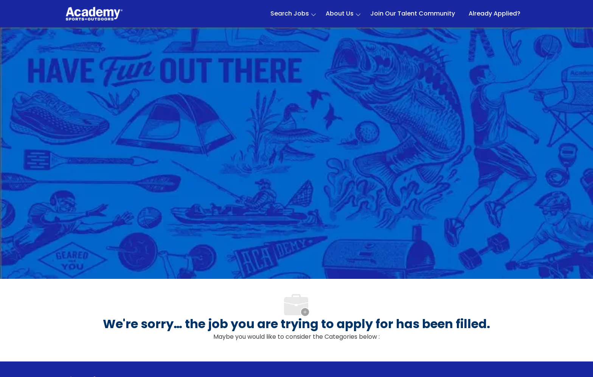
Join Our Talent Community (412, 14)
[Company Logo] (94, 14)
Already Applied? (494, 14)
